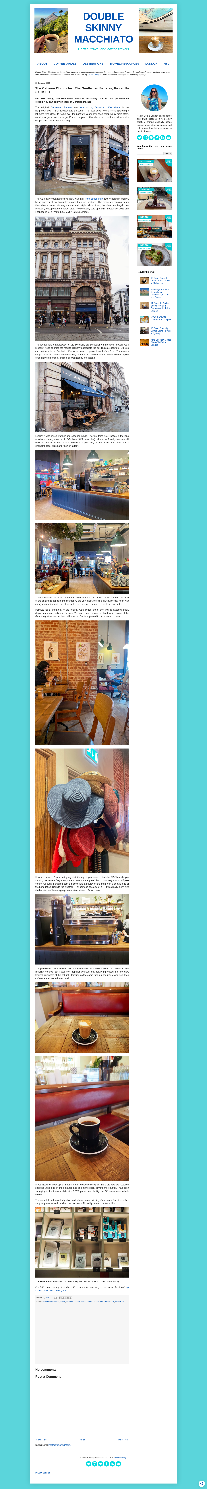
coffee (62, 1302)
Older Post (123, 1440)
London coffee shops (83, 1302)
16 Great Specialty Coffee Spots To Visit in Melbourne (161, 280)
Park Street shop (94, 198)
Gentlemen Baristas (61, 107)
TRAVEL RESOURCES (124, 63)
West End (119, 1302)
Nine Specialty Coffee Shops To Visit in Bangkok (161, 342)
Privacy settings (42, 1473)
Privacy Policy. (120, 1458)
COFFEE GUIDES (65, 63)
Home (83, 1440)
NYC (167, 63)
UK (113, 1302)
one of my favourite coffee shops (100, 107)
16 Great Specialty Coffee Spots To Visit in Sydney (161, 331)
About (42, 63)
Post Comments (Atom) (59, 1445)
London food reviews (102, 1302)
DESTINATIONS (93, 63)
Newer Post (41, 1440)
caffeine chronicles (51, 1302)
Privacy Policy (93, 75)
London (151, 63)
